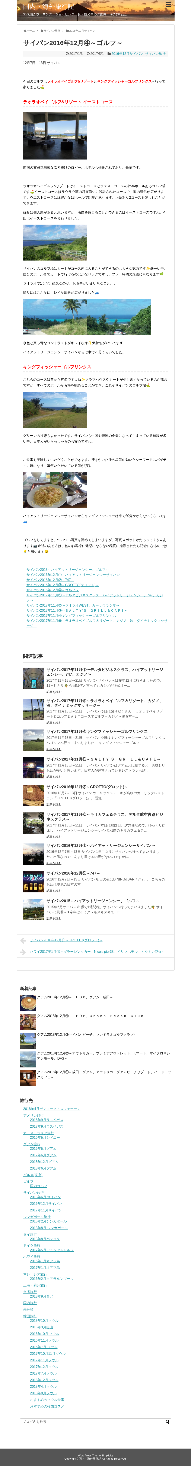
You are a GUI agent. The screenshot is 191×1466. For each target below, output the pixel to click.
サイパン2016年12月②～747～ (50, 580)
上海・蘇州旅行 (35, 1285)
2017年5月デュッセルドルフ (52, 1250)
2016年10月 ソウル (45, 1334)
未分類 (28, 1309)
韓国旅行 (30, 1316)
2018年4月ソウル (43, 1386)
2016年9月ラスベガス (47, 1120)
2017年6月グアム (43, 1155)
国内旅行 (30, 1303)
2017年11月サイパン (46, 1210)
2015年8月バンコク (45, 1239)
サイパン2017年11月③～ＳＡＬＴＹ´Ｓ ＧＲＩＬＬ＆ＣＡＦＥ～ (77, 610)
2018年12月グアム (44, 1162)
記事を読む (54, 692)
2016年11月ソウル (44, 1340)
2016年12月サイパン (127, 54)
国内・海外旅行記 (48, 6)
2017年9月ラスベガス (47, 1126)
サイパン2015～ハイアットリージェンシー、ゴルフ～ (67, 569)
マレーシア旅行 (35, 1274)
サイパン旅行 (155, 54)
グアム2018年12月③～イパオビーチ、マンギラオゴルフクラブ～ (87, 1034)
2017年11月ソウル (44, 1360)
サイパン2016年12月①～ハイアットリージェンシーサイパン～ (74, 575)
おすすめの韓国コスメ (47, 1406)
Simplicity (107, 1455)
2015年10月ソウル (44, 1320)
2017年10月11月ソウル (48, 1353)
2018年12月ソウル (44, 1380)
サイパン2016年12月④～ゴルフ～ (52, 590)
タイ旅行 (30, 1234)
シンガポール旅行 (37, 1217)
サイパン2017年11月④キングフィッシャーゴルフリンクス (71, 615)
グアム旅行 (31, 1144)
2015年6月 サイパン (45, 1197)
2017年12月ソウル (44, 1367)
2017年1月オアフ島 (45, 1267)
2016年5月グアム (43, 1148)
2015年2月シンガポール (48, 1221)
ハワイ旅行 (31, 1256)
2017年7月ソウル (43, 1373)
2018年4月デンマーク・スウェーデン (52, 1109)
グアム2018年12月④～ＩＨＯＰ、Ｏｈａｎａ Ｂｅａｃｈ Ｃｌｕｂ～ (92, 1016)
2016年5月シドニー (45, 1137)
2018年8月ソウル (43, 1393)
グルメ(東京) (33, 1175)
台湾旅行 (30, 1292)
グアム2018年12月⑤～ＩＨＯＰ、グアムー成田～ (75, 997)
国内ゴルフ (38, 1186)
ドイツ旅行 (31, 1245)
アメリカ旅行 (33, 1115)
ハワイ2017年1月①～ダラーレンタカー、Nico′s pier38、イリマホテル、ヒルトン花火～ (92, 952)
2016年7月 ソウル (44, 1347)
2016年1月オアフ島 (45, 1261)
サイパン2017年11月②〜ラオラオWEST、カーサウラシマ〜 (73, 605)
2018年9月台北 (41, 1296)
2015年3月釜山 (41, 1327)
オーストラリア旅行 (38, 1133)
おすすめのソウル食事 (47, 1400)
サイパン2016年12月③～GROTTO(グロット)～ (62, 585)
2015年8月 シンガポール (49, 1228)
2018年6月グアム (43, 1168)
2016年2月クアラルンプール (52, 1279)
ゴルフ (28, 1181)
